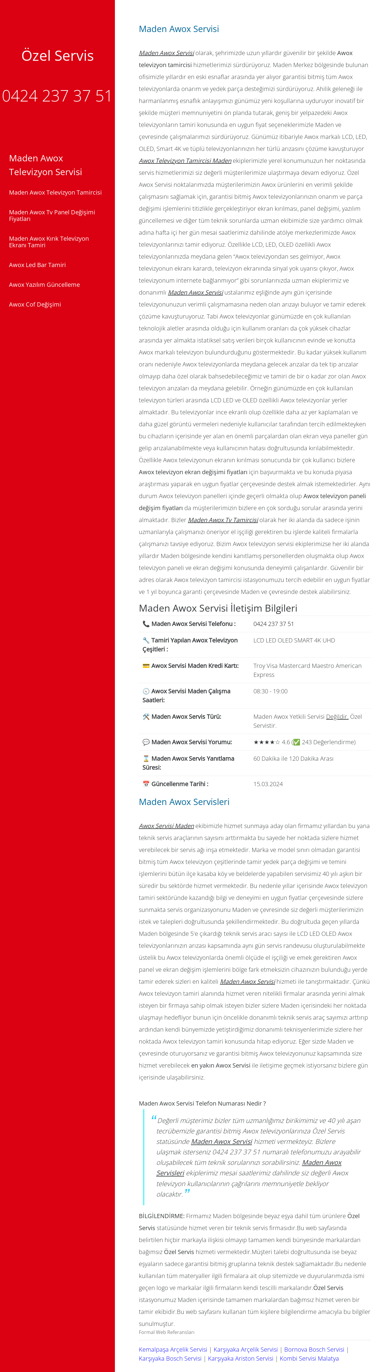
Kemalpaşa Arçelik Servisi (173, 1349)
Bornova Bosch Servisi (314, 1349)
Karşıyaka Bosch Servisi (170, 1358)
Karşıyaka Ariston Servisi (240, 1358)
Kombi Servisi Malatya (309, 1358)
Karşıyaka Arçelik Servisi (246, 1349)
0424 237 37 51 (57, 95)
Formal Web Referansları (166, 1332)
